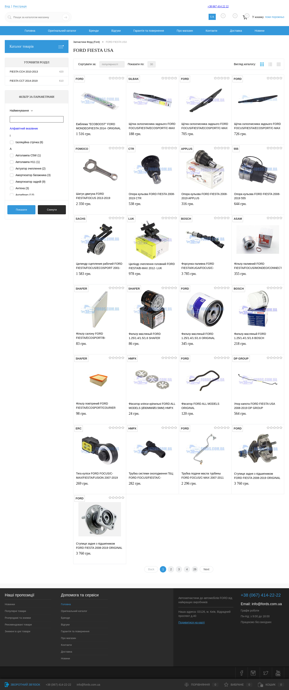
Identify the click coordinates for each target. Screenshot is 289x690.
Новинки (10, 604)
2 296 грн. (205, 488)
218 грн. (257, 348)
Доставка (236, 30)
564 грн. (257, 418)
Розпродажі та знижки (18, 617)
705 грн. (205, 138)
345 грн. (205, 348)
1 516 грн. (99, 138)
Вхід (7, 6)
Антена (22, 188)
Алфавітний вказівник (24, 128)
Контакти (211, 30)
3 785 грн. (205, 278)
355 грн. (257, 278)
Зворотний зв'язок (22, 684)
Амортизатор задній (30, 181)
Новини (260, 30)
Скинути (52, 209)
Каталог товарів (37, 46)
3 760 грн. (257, 488)
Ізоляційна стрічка (29, 142)
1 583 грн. (99, 278)
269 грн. (99, 488)
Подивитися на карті (191, 622)
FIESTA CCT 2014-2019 (24, 80)
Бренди (94, 30)
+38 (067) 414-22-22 (58, 684)
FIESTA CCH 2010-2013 (24, 71)
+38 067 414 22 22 (218, 6)
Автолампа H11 (28, 162)
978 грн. (152, 278)
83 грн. (99, 348)
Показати (21, 209)
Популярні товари (15, 611)
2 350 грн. (99, 208)
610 (61, 80)
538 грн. (152, 208)
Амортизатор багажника (33, 175)
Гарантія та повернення (148, 30)
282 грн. (152, 488)
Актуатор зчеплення (31, 168)
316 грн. (205, 208)
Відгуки (116, 30)
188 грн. (152, 138)
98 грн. (99, 418)
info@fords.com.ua (267, 604)
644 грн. (257, 208)
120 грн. (205, 418)
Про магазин (185, 30)
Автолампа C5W (28, 155)
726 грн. (257, 138)
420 (61, 71)
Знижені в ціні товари (17, 631)
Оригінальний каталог (62, 30)
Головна (30, 30)
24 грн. (152, 418)
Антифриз (25, 194)
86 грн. (152, 348)
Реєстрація (20, 6)
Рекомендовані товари (18, 624)
